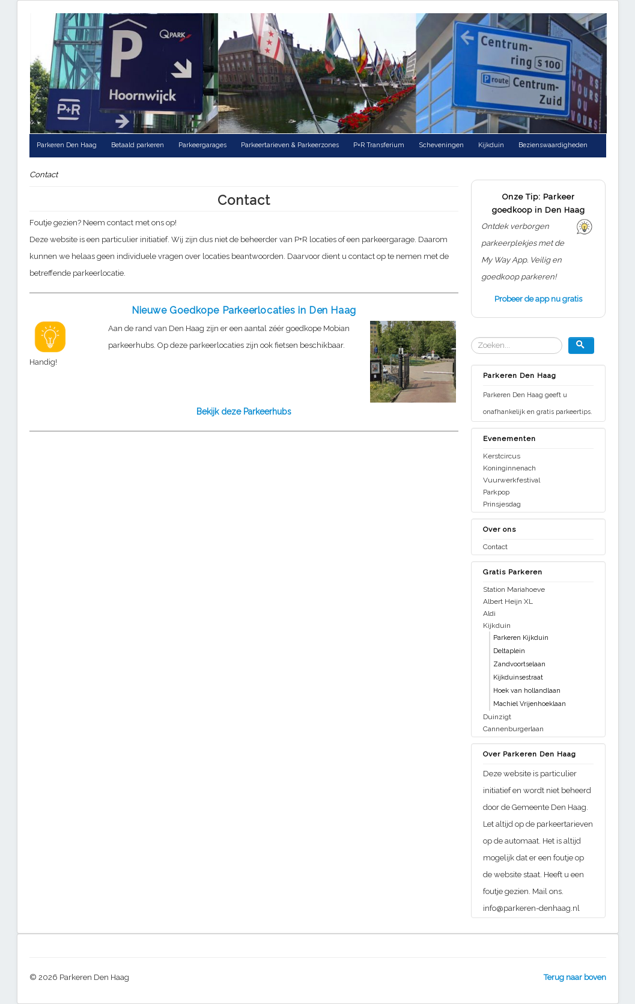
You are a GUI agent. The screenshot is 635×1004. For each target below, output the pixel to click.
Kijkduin (491, 145)
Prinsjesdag (502, 504)
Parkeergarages (202, 145)
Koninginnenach (509, 468)
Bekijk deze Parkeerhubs (243, 411)
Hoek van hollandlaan (527, 691)
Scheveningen (441, 145)
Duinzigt (497, 717)
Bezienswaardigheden (553, 145)
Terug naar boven (575, 977)
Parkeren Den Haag (67, 145)
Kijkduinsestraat (518, 677)
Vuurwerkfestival (511, 480)
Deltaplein (509, 651)
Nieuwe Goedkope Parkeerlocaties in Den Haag (244, 310)
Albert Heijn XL (508, 601)
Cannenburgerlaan (513, 729)
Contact (495, 547)
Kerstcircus (501, 456)
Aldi (489, 613)
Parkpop (496, 492)
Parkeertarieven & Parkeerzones (290, 145)
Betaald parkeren (137, 145)
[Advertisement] (130, 543)
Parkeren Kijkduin (520, 638)
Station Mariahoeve (514, 589)
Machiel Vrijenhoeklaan (529, 704)
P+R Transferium (378, 145)
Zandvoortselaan (519, 664)
